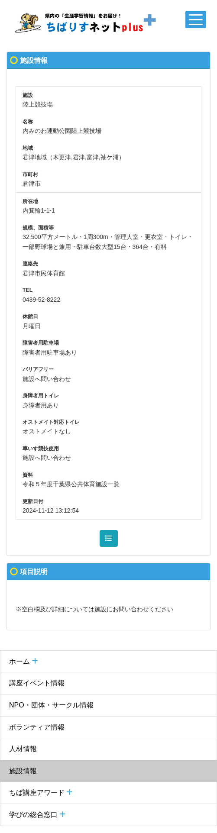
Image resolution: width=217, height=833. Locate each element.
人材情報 (23, 748)
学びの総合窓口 (37, 814)
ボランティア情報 (37, 727)
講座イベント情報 (37, 683)
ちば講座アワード (41, 792)
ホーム (23, 661)
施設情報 (23, 771)
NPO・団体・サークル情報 (51, 705)
